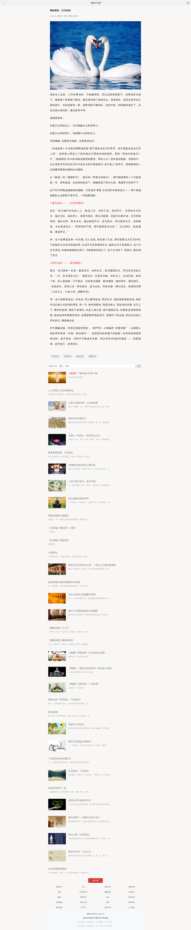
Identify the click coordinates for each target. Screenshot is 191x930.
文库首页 (55, 356)
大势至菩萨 (83, 892)
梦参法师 (131, 897)
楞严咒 (83, 907)
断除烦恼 (131, 887)
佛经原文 (99, 918)
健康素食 (59, 902)
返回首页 (86, 918)
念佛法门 (131, 892)
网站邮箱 (105, 918)
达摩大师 (107, 907)
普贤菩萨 (83, 897)
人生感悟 (131, 907)
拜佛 (107, 902)
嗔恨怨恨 (59, 907)
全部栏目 (67, 356)
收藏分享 (92, 356)
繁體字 (60, 16)
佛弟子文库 (96, 3)
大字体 (65, 16)
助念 (107, 897)
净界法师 (107, 887)
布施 (59, 892)
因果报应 (131, 902)
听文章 (75, 16)
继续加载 (95, 880)
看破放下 (59, 887)
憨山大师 (83, 902)
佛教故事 (107, 892)
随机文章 (79, 356)
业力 (83, 887)
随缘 (59, 897)
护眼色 (70, 16)
